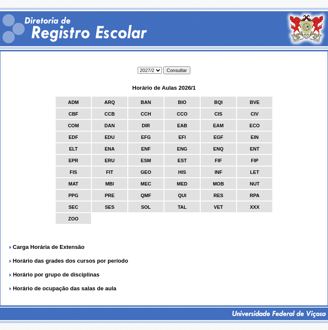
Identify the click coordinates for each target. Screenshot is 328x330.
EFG (146, 137)
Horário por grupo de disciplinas (56, 274)
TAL (182, 207)
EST (181, 160)
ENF (146, 148)
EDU (109, 137)
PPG (73, 195)
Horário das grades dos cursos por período (69, 261)
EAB (182, 125)
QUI (182, 195)
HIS (182, 172)
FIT (110, 172)
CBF (74, 113)
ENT (254, 148)
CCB (109, 113)
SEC (74, 207)
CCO (182, 113)
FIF (218, 160)
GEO (146, 172)
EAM (218, 125)
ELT (73, 148)
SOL (146, 207)
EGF (219, 137)
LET (254, 172)
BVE (255, 102)
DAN (109, 125)
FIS (73, 172)
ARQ (109, 102)
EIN (255, 137)
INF (218, 172)
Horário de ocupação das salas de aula (65, 288)
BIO (182, 102)
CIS (218, 113)
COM (73, 125)
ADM (73, 102)
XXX (254, 207)
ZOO (73, 218)
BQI (218, 102)
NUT (255, 183)
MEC (146, 183)
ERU (109, 160)
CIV (255, 113)
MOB (218, 183)
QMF (146, 195)
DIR (146, 125)
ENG (182, 148)
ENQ (218, 148)
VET (218, 207)
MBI (109, 183)
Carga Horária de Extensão (48, 247)
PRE (110, 195)
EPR (74, 160)
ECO (254, 125)
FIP (254, 160)
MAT (73, 183)
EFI (182, 137)
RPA (254, 195)
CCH (146, 113)
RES (219, 195)
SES (109, 207)
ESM (146, 160)
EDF (73, 137)
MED (182, 183)
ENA (109, 148)
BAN (146, 102)
